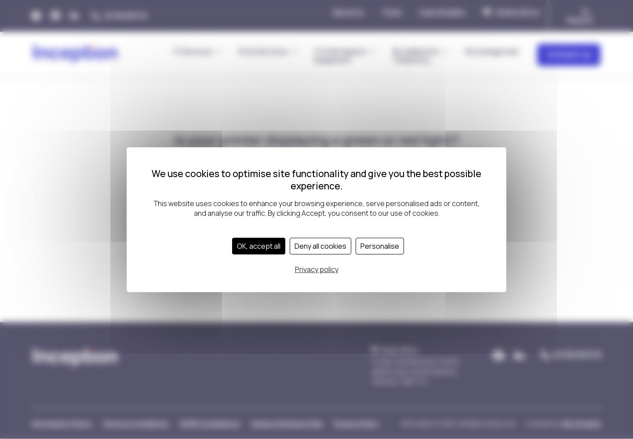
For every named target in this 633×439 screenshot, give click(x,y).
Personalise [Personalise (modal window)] (379, 246)
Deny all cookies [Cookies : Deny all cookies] (320, 246)
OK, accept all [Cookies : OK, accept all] (258, 246)
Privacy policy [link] (316, 269)
